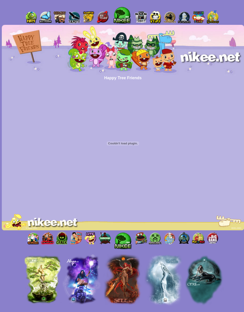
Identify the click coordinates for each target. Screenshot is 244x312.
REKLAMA (236, 228)
